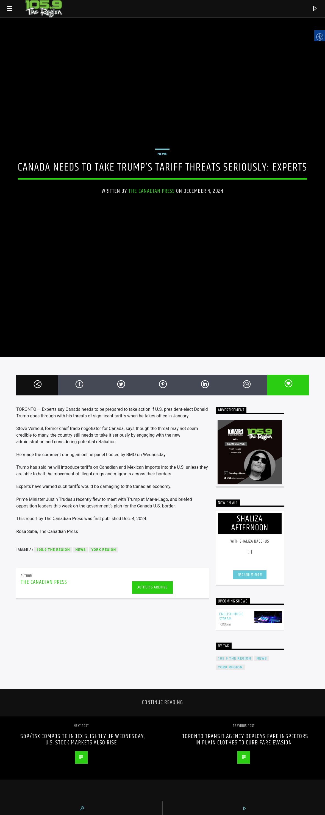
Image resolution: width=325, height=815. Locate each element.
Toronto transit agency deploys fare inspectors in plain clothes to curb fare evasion (245, 740)
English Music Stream (231, 616)
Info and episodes (250, 574)
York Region (103, 550)
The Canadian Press (151, 191)
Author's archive (152, 587)
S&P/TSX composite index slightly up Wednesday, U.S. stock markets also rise (82, 740)
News (162, 154)
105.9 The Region (53, 550)
